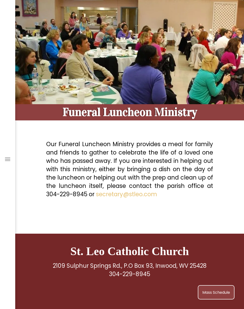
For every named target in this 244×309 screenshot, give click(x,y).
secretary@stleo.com (126, 194)
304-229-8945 (129, 274)
